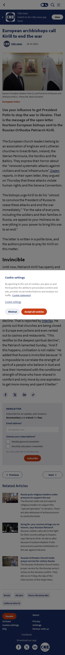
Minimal (12, 311)
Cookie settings (13, 302)
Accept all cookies (34, 311)
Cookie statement (21, 295)
